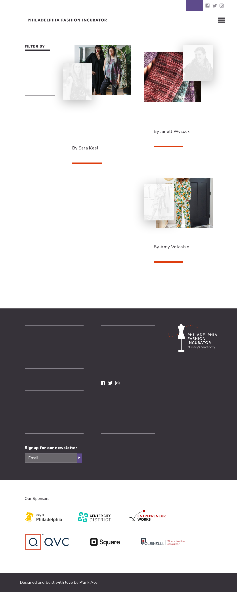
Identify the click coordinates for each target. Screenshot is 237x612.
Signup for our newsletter (51, 447)
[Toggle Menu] (214, 20)
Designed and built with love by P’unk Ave (58, 582)
